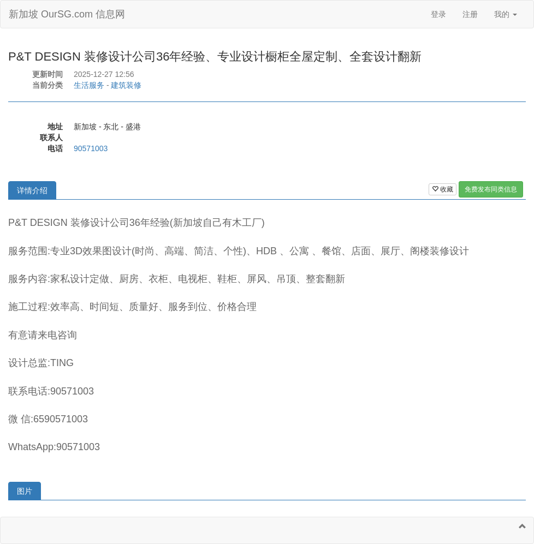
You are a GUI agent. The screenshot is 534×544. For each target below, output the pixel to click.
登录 (438, 14)
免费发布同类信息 (491, 189)
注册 (470, 14)
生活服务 (89, 85)
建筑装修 (126, 85)
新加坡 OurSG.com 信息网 (67, 14)
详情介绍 (32, 190)
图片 (24, 491)
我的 (505, 14)
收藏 (442, 189)
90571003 (91, 148)
